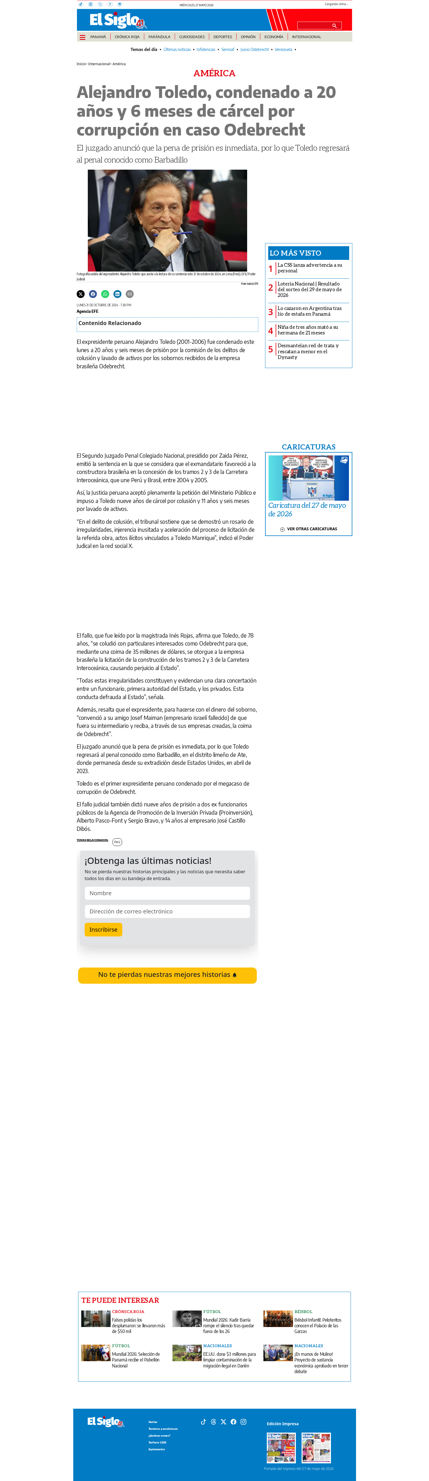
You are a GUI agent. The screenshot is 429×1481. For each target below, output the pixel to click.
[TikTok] (83, 5)
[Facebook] (112, 5)
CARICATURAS (309, 446)
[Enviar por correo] (130, 294)
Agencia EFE (87, 311)
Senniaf (227, 49)
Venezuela (283, 49)
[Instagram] (121, 5)
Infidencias (206, 49)
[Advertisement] (167, 1210)
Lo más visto (295, 252)
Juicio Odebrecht (255, 49)
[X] (102, 5)
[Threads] (93, 5)
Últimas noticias (177, 49)
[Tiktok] (203, 1421)
